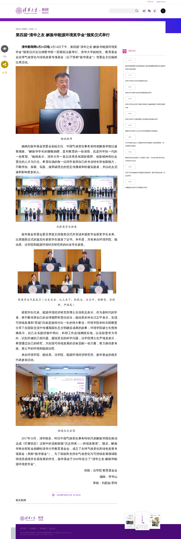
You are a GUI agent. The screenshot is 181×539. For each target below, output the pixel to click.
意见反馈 (52, 528)
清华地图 (43, 528)
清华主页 (150, 2)
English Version (161, 2)
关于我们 (23, 528)
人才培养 (30, 29)
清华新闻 (24, 29)
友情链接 (33, 528)
